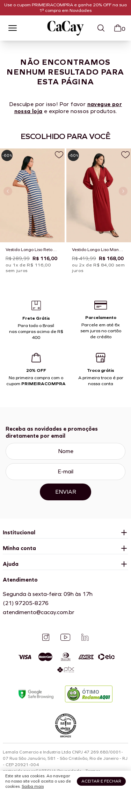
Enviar (65, 491)
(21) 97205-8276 (26, 603)
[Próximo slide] (123, 191)
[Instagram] (45, 637)
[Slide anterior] (7, 191)
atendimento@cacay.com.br (38, 612)
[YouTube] (65, 637)
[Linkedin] (84, 637)
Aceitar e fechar (101, 781)
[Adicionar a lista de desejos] (59, 154)
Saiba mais (33, 786)
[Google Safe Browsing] (36, 694)
